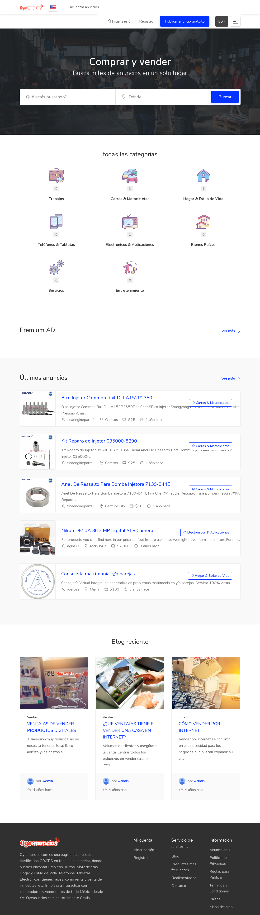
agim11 (70, 546)
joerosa (70, 589)
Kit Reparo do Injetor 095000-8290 (99, 441)
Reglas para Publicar (219, 874)
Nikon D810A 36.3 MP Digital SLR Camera (107, 530)
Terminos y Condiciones (219, 888)
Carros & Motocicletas (210, 402)
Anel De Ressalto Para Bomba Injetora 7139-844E (115, 484)
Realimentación (184, 878)
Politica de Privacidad (218, 860)
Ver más (228, 331)
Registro (146, 21)
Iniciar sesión (119, 21)
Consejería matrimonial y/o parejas (98, 574)
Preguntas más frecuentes (183, 867)
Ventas (32, 717)
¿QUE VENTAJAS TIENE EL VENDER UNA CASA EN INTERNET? (129, 730)
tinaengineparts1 (78, 419)
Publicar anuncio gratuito (185, 21)
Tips (182, 717)
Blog (175, 856)
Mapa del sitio (221, 907)
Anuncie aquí (219, 850)
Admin (47, 781)
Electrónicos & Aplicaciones (206, 532)
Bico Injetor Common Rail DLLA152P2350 (106, 398)
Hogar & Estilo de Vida (210, 575)
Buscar (225, 97)
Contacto (178, 885)
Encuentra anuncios (80, 7)
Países (215, 899)
